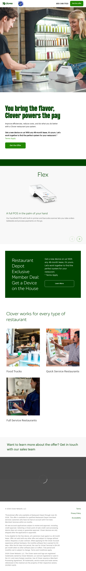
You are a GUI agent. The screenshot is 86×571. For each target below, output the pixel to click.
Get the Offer (15, 145)
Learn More (59, 283)
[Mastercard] (21, 3)
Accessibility (76, 518)
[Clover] (8, 3)
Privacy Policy (76, 513)
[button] (79, 239)
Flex (43, 174)
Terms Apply (10, 138)
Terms (78, 509)
